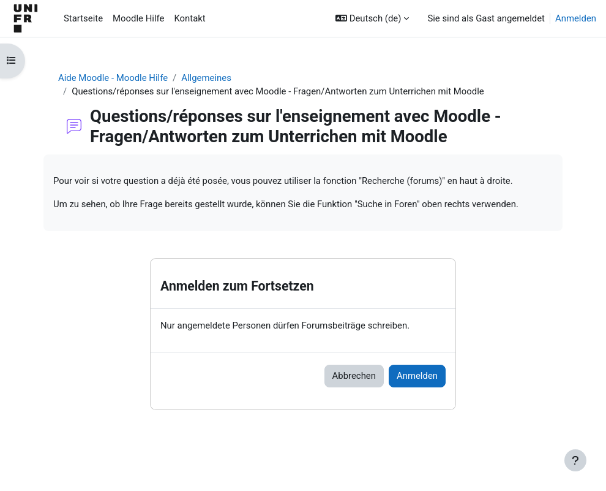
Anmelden (575, 18)
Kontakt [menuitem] (189, 18)
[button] (372, 18)
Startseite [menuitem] (83, 18)
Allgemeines (206, 77)
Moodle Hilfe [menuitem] (138, 18)
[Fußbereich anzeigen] (575, 460)
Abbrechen (354, 375)
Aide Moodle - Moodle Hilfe (113, 77)
